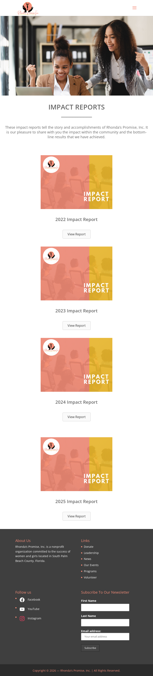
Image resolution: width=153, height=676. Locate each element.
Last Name (88, 616)
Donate (88, 547)
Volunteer (90, 577)
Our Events (91, 565)
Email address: (105, 634)
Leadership (91, 553)
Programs (90, 571)
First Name (88, 601)
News (87, 559)
